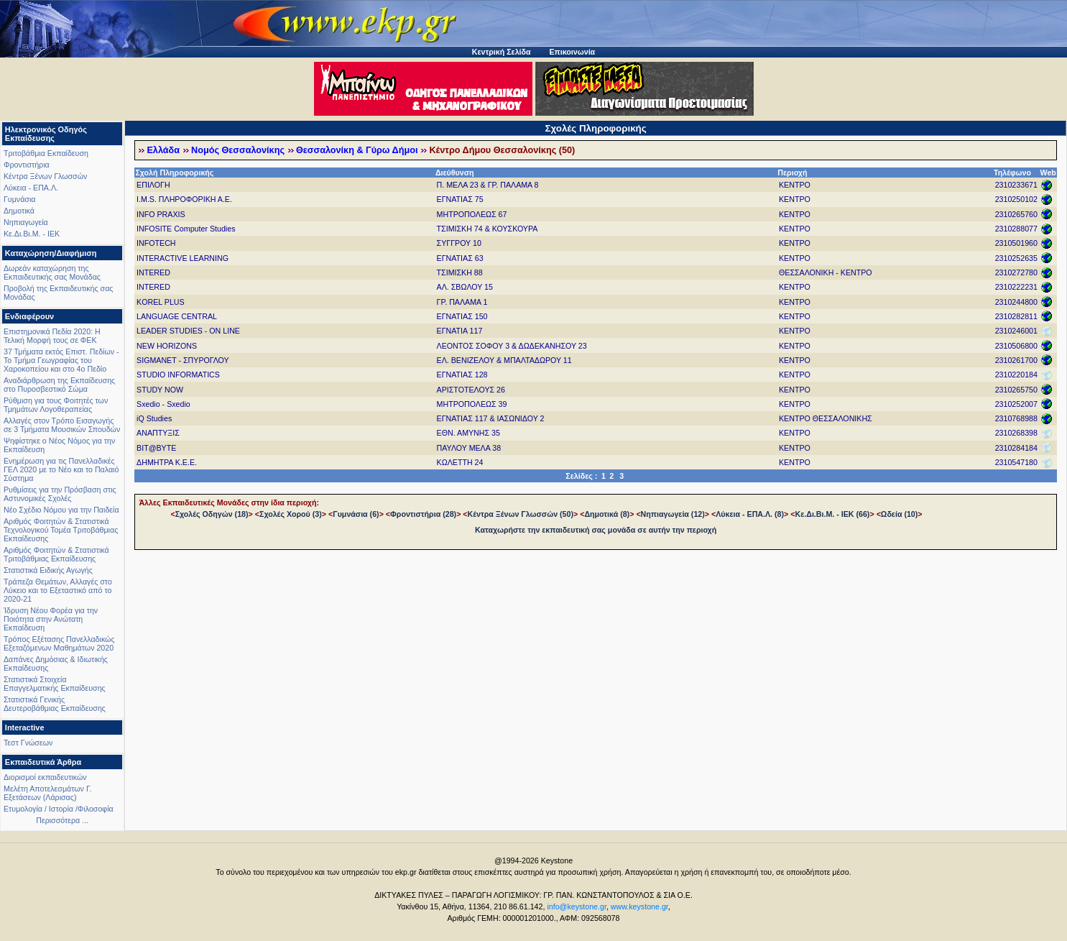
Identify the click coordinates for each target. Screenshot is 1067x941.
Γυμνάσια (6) (356, 514)
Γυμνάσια (19, 199)
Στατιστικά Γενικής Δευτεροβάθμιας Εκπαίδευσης (55, 703)
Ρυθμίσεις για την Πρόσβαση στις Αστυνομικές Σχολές (60, 493)
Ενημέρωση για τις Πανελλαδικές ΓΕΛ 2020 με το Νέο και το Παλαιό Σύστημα (61, 469)
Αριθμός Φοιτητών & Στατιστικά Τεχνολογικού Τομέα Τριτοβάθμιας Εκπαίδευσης (61, 530)
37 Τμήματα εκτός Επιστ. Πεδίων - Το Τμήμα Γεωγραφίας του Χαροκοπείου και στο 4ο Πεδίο (61, 360)
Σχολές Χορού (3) (290, 514)
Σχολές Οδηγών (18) (212, 514)
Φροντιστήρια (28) (423, 514)
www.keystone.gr (639, 906)
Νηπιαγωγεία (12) (673, 514)
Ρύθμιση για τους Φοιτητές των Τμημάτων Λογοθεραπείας (56, 404)
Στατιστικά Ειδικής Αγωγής (48, 570)
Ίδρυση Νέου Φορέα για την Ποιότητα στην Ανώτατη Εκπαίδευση (51, 619)
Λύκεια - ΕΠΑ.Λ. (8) (750, 514)
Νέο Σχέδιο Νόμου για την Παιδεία (61, 509)
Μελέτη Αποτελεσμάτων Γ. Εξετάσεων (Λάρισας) (48, 793)
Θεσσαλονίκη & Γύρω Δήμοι (356, 150)
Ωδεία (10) (899, 514)
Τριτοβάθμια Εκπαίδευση (46, 153)
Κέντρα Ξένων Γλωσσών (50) (520, 514)
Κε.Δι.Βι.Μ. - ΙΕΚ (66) (832, 514)
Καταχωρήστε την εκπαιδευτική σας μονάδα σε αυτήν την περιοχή (595, 529)
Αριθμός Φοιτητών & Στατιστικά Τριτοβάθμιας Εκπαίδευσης (56, 554)
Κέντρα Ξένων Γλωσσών (45, 176)
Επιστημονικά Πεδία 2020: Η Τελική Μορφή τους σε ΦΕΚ (52, 335)
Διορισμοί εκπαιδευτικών (45, 777)
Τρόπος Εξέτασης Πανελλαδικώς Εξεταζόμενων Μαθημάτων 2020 (59, 643)
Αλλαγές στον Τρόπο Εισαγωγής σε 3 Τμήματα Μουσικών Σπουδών (62, 424)
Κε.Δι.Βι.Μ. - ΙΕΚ (32, 233)
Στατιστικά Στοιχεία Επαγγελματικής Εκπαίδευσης (55, 683)
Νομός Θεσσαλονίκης (238, 150)
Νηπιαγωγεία (26, 222)
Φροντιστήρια (27, 164)
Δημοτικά (19, 210)
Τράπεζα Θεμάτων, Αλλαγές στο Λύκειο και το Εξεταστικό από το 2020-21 (58, 590)
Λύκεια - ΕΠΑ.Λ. (31, 187)
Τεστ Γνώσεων (28, 742)
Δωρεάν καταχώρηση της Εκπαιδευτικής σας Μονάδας (52, 272)
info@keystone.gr (576, 906)
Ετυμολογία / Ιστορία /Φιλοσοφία (59, 808)
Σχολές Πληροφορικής (596, 128)
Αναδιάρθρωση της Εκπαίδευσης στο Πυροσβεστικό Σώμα (59, 384)
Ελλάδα (163, 150)
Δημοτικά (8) (606, 514)
